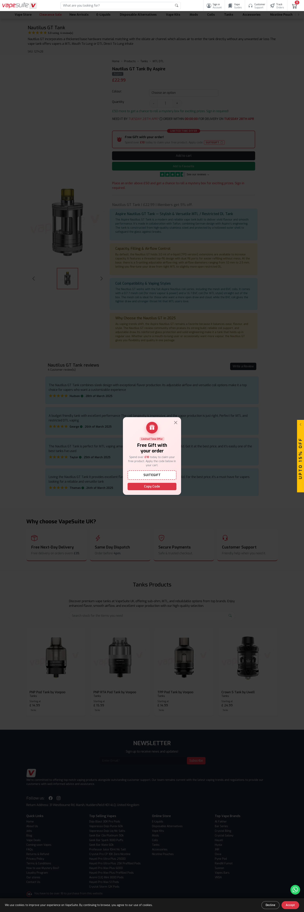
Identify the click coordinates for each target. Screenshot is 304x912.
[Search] (116, 5)
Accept (290, 905)
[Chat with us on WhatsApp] (295, 890)
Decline (270, 905)
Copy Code (152, 486)
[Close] (175, 422)
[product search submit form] (177, 5)
